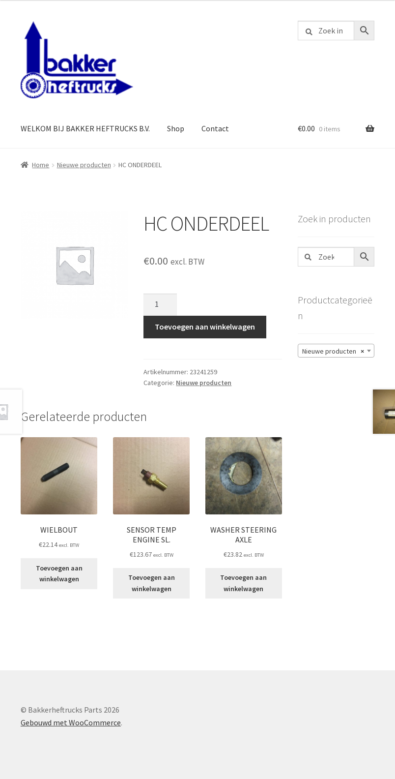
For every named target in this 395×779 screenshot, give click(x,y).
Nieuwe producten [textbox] (333, 351)
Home (40, 164)
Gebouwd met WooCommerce (71, 722)
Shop (175, 128)
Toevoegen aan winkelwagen (205, 326)
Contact (215, 128)
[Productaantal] (160, 305)
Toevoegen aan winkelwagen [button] (59, 574)
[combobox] (336, 351)
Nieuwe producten (84, 164)
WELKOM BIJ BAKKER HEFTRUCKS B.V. (85, 128)
